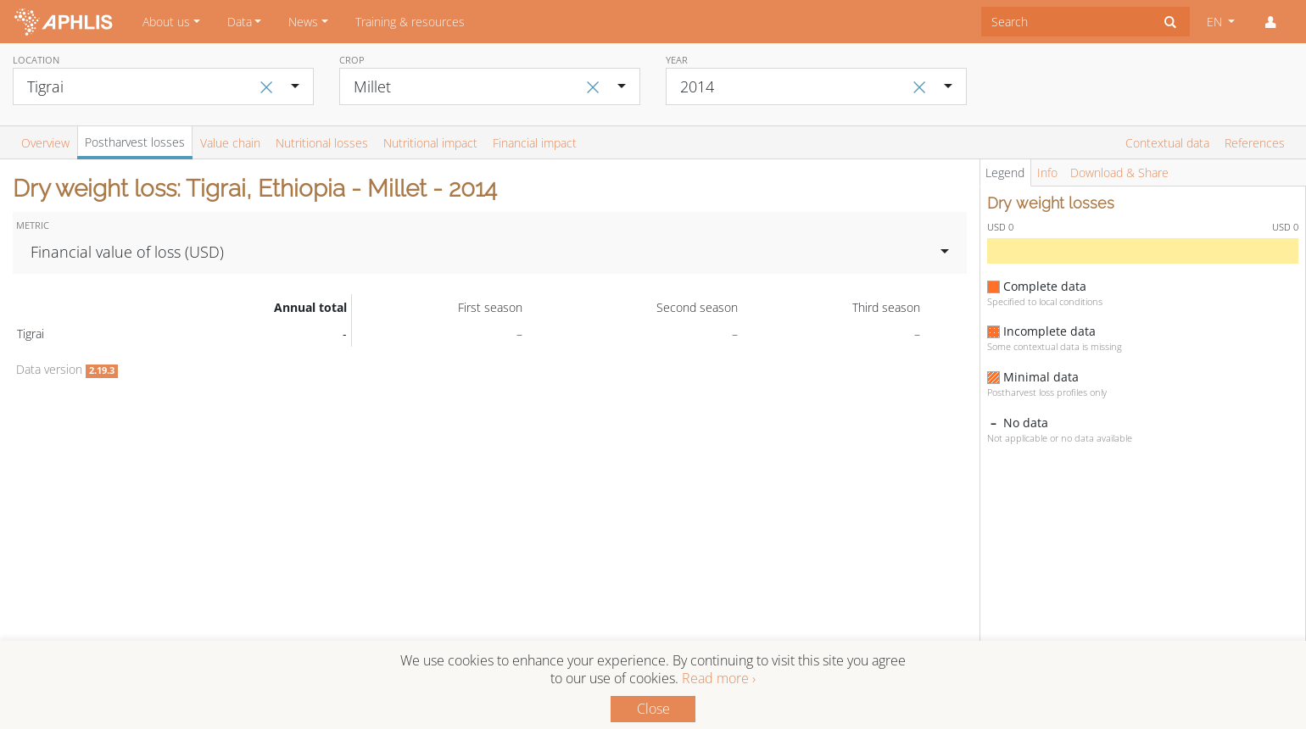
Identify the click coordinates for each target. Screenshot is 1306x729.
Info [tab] (1047, 172)
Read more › (719, 678)
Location (36, 59)
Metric (32, 225)
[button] (1270, 22)
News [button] (303, 22)
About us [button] (166, 22)
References (1255, 143)
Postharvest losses (135, 142)
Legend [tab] (1004, 172)
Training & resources (410, 22)
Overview (45, 143)
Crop (352, 59)
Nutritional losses (322, 143)
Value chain (230, 143)
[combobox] (1066, 21)
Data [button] (239, 22)
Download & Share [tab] (1119, 172)
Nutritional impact (430, 143)
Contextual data (1167, 143)
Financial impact (535, 143)
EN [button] (1216, 22)
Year (677, 59)
